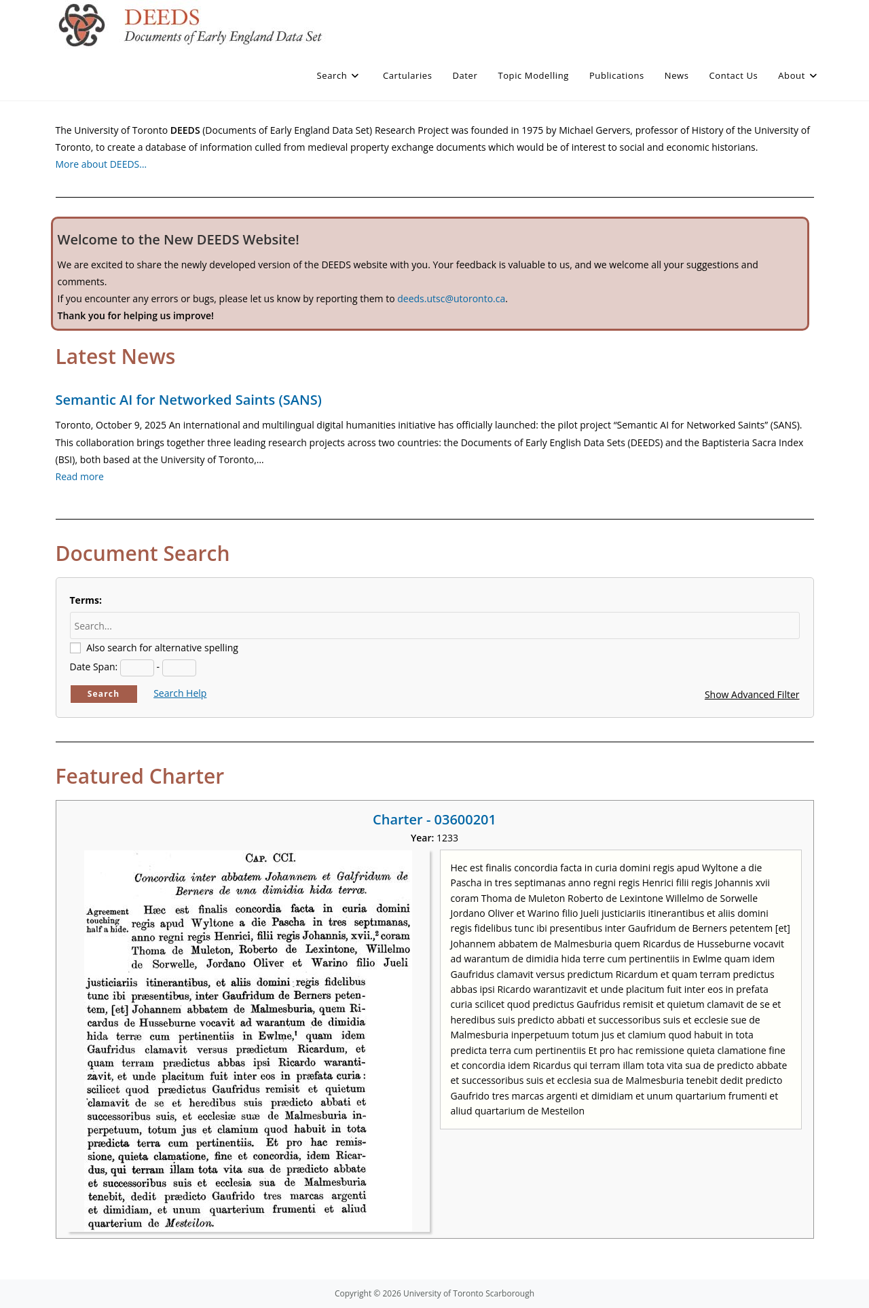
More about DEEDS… (101, 164)
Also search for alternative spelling (162, 647)
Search (104, 694)
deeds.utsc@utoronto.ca (451, 298)
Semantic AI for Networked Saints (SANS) (189, 399)
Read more (80, 476)
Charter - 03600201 (434, 819)
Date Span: (94, 666)
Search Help (179, 693)
